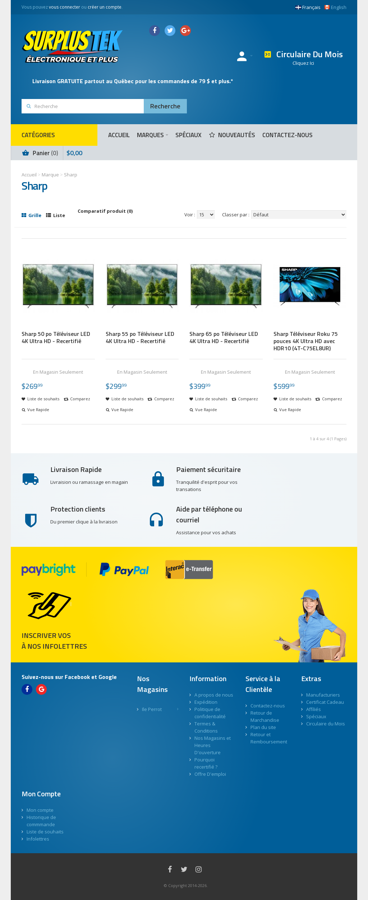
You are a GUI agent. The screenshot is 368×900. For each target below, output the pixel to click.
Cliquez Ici (303, 63)
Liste (55, 215)
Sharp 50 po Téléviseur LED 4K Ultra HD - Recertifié (56, 337)
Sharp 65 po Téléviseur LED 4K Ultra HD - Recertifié (223, 337)
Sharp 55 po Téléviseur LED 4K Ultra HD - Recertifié (140, 337)
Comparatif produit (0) (105, 211)
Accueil (29, 174)
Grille (31, 215)
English (335, 7)
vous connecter (64, 7)
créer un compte (104, 7)
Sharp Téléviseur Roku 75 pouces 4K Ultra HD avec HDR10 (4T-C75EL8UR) (305, 341)
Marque (50, 174)
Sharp (70, 174)
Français (308, 7)
